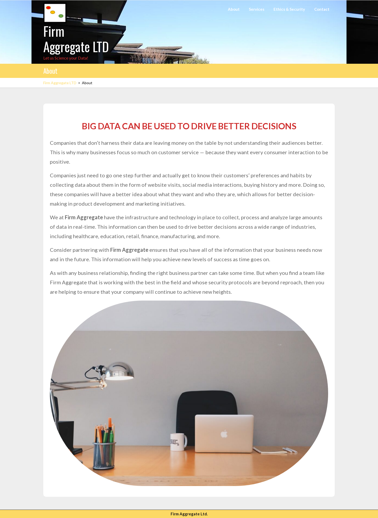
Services (256, 9)
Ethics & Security (289, 9)
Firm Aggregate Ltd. (189, 513)
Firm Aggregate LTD (76, 39)
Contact (321, 9)
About (234, 9)
